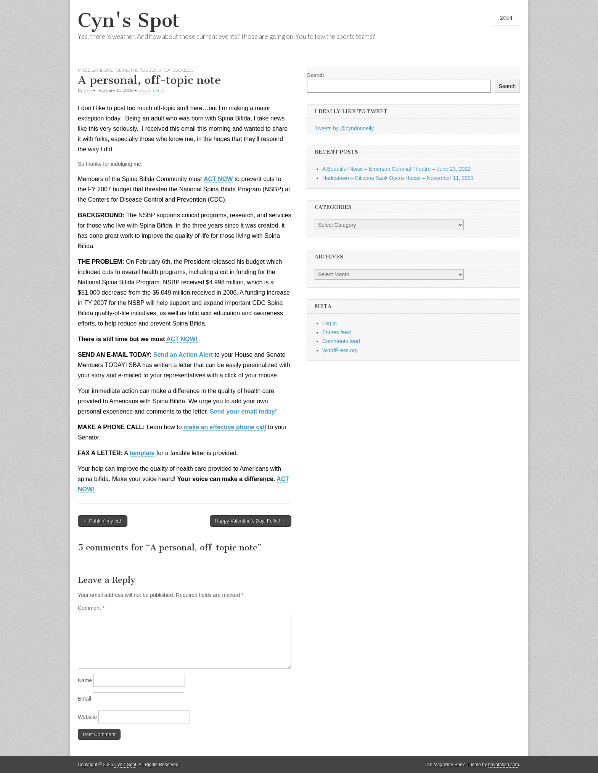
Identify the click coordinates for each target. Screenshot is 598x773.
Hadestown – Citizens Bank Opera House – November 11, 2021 (398, 178)
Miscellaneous (95, 69)
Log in (329, 323)
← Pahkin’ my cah (102, 521)
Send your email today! (243, 411)
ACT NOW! (182, 339)
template (142, 453)
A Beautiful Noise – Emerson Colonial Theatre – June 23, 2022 (396, 169)
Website (87, 717)
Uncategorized (175, 69)
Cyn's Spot (129, 20)
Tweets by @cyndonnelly (344, 128)
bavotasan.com (503, 764)
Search (315, 75)
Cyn (88, 90)
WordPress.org (340, 350)
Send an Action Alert (183, 354)
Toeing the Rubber (135, 69)
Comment (91, 608)
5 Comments (151, 90)
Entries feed (336, 332)
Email (84, 699)
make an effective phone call (224, 427)
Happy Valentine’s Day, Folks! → (250, 521)
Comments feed (341, 341)
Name (85, 680)
